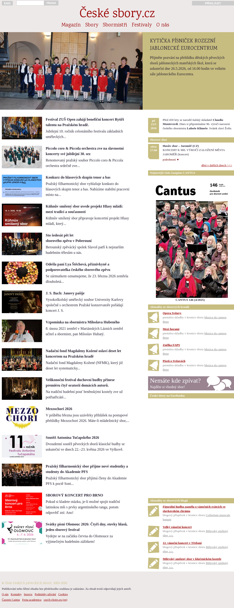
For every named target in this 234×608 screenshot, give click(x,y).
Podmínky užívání (45, 594)
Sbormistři (115, 25)
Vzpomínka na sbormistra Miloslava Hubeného (83, 322)
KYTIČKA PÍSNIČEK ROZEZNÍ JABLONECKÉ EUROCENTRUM (183, 45)
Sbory (91, 25)
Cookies (63, 594)
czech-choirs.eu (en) (55, 599)
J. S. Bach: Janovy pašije (65, 293)
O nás (162, 25)
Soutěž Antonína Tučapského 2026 (72, 437)
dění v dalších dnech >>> (216, 165)
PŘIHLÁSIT (213, 3)
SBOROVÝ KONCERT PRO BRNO (74, 495)
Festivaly (142, 25)
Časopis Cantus (11, 599)
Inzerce (28, 594)
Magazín (71, 25)
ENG (7, 3)
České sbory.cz (117, 14)
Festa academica (31, 599)
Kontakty (16, 594)
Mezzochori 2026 (59, 409)
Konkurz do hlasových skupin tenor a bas (78, 177)
